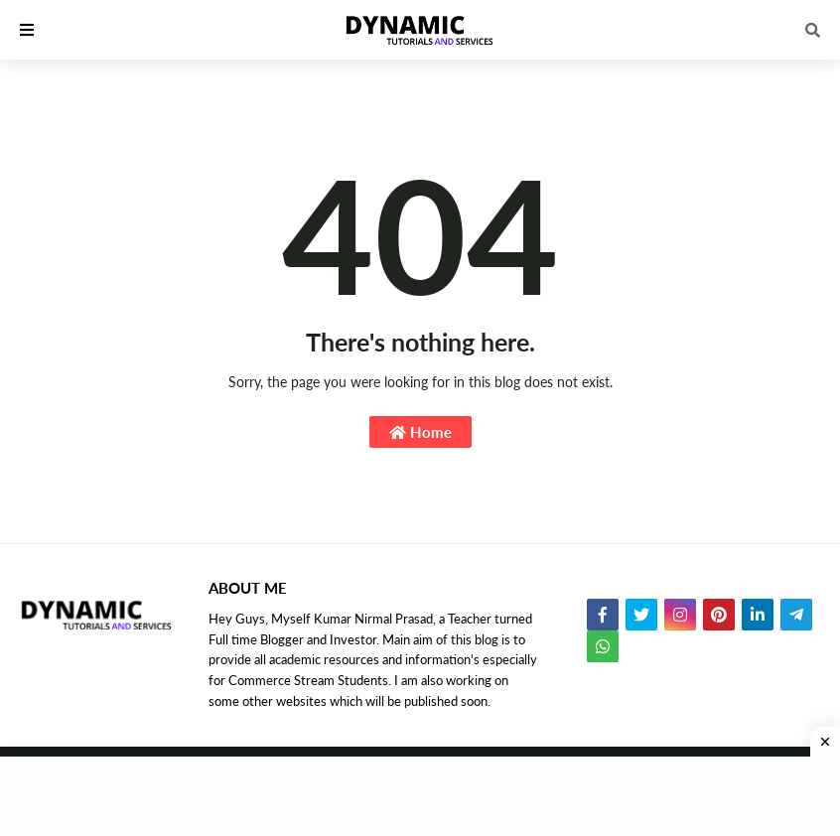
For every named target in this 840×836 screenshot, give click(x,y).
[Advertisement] (420, 796)
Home (420, 432)
